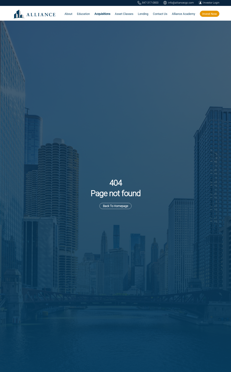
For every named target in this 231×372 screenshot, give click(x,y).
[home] (34, 13)
